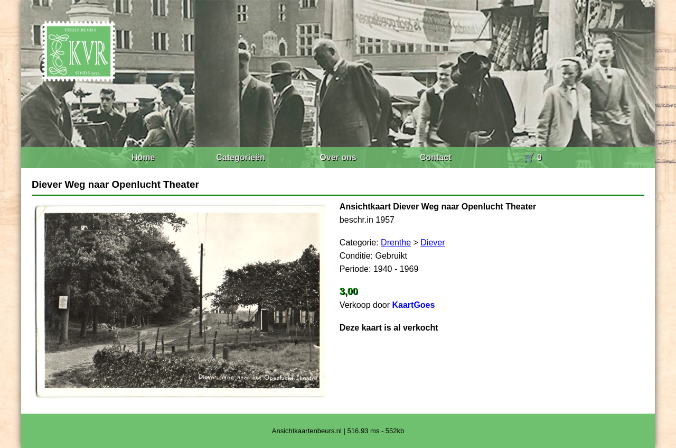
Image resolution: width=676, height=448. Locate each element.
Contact (436, 157)
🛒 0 (532, 157)
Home (143, 157)
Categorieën (240, 157)
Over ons (338, 157)
